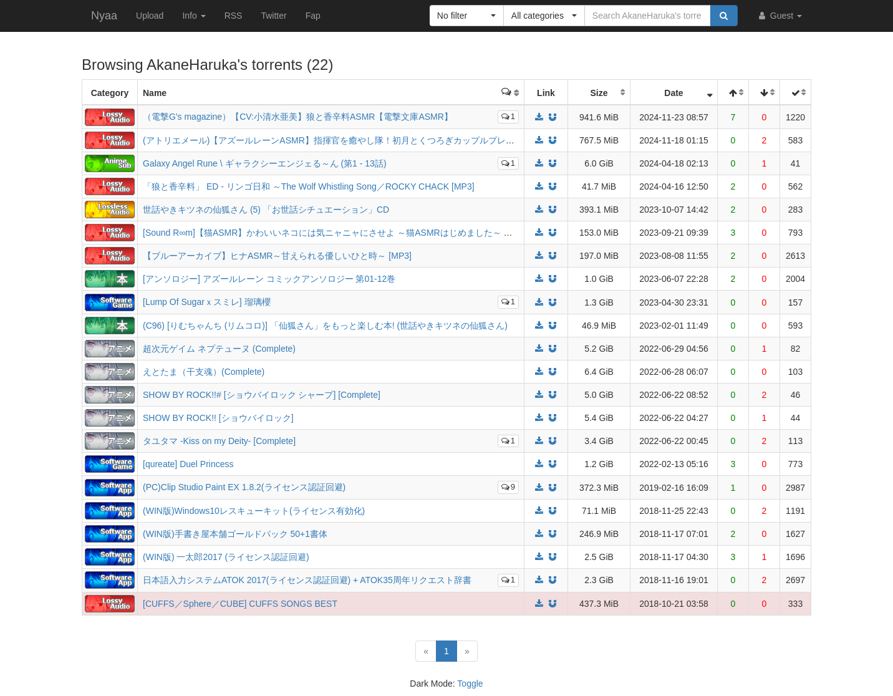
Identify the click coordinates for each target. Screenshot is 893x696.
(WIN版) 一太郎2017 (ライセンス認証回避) (226, 557)
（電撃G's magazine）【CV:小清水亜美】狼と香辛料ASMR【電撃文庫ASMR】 (298, 117)
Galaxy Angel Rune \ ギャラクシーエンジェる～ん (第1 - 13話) (265, 163)
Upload (149, 16)
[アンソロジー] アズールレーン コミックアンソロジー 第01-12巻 (269, 279)
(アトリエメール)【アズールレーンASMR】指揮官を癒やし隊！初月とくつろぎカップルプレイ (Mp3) (341, 140)
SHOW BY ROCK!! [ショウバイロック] (218, 418)
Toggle (470, 684)
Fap (313, 16)
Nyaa (104, 15)
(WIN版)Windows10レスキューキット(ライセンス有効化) (254, 511)
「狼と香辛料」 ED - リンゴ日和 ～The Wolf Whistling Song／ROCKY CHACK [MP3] (309, 186)
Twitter (273, 16)
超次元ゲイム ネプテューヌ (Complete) (219, 349)
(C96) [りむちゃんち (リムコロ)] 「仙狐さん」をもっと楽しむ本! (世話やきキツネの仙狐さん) (325, 326)
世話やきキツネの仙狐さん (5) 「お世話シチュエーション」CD (266, 210)
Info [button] (193, 16)
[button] (467, 15)
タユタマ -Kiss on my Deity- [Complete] (219, 441)
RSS (233, 16)
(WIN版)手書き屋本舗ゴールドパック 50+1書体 (235, 534)
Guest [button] (779, 16)
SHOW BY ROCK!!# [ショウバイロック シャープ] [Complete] (261, 395)
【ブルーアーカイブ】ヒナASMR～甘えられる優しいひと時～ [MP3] (277, 256)
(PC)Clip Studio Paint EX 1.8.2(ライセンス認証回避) (244, 487)
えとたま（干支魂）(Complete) (203, 372)
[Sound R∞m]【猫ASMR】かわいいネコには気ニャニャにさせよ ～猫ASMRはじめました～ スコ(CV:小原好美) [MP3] (372, 233)
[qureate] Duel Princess (188, 464)
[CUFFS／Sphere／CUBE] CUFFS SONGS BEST (240, 604)
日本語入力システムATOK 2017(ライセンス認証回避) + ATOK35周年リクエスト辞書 (307, 580)
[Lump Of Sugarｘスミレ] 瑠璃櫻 (207, 302)
